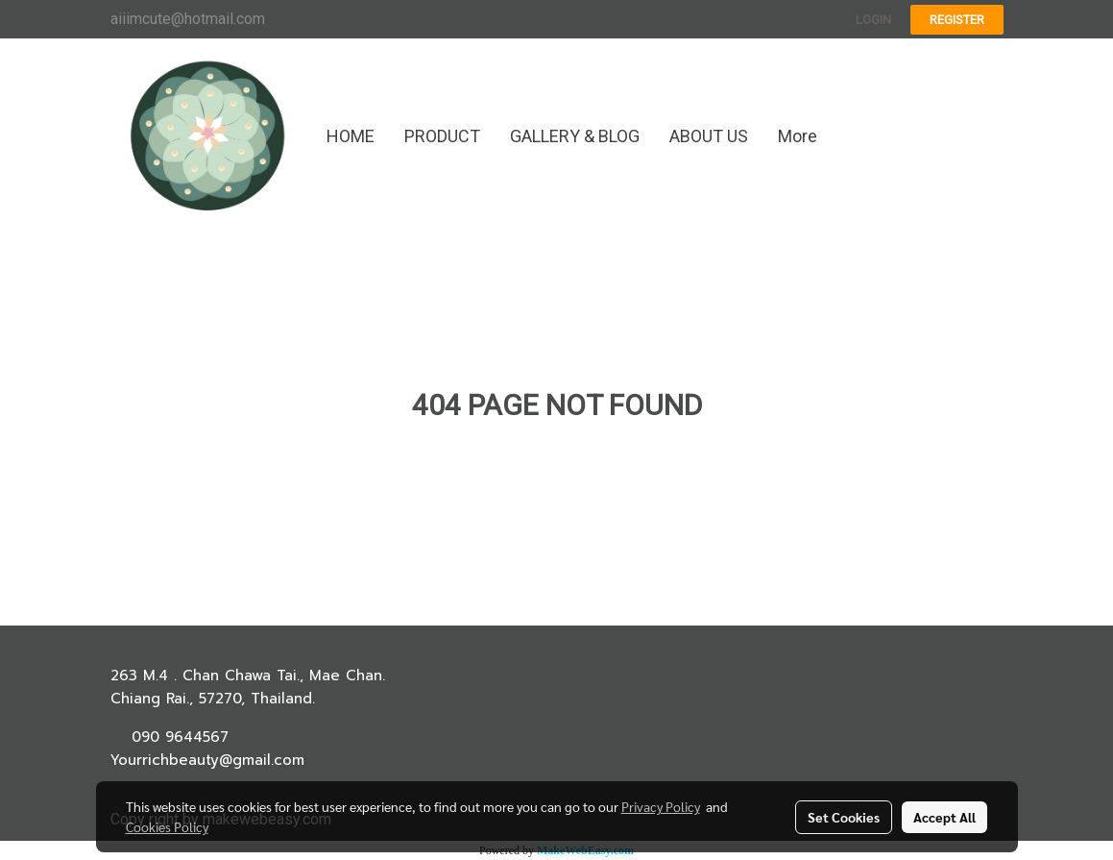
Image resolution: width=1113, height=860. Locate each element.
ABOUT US (708, 136)
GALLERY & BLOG (575, 136)
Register (957, 19)
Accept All (944, 816)
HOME (351, 136)
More (797, 136)
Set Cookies (844, 816)
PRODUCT (442, 136)
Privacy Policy (660, 806)
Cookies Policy (167, 826)
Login (873, 19)
